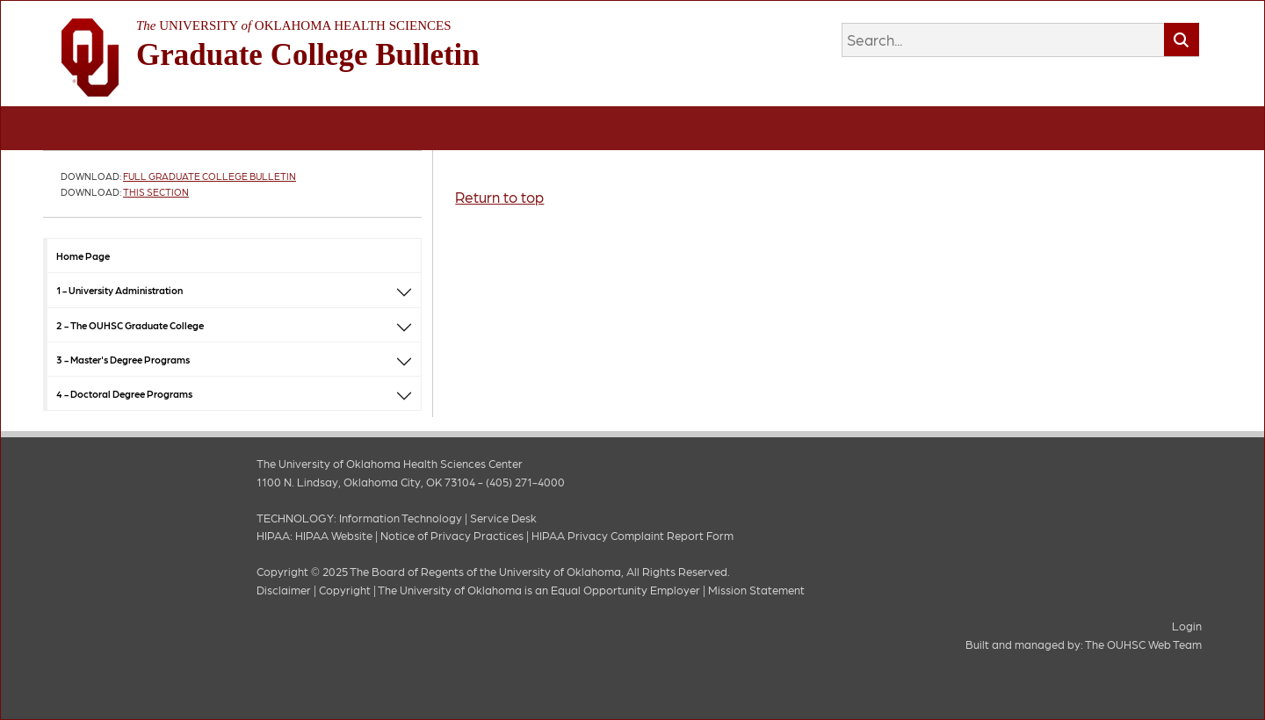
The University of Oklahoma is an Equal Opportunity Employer (539, 589)
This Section (156, 192)
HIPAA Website (333, 535)
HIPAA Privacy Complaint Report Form (632, 535)
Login (1187, 625)
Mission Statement (756, 589)
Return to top (499, 196)
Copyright (345, 589)
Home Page (83, 255)
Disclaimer (284, 589)
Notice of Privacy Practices (452, 535)
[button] (404, 290)
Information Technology (400, 517)
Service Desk (503, 517)
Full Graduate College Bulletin (209, 176)
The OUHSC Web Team (1143, 644)
